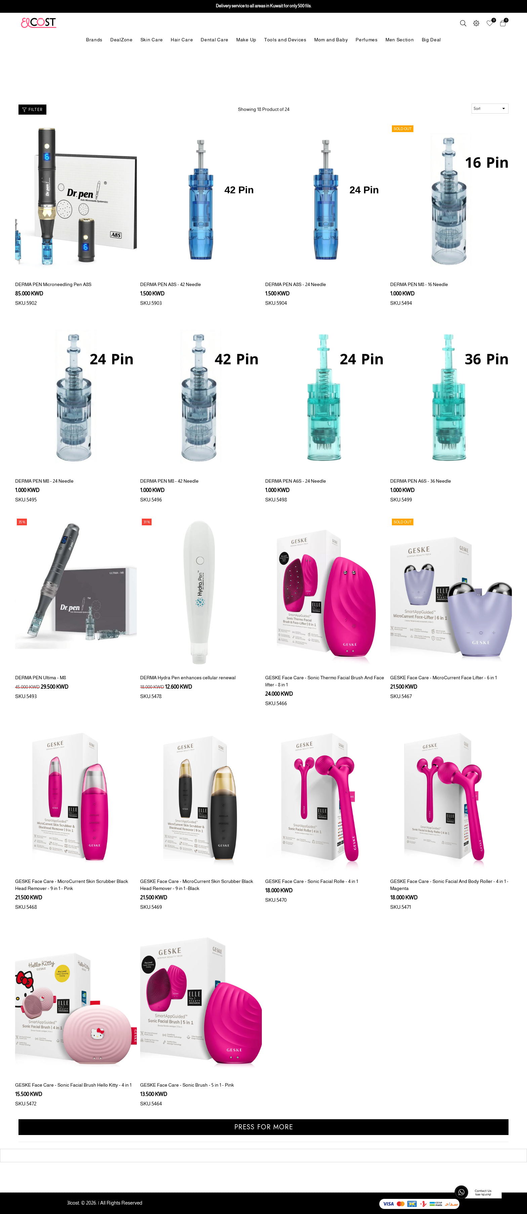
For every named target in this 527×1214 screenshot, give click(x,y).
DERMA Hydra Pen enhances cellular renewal (188, 677)
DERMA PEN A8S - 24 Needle (295, 284)
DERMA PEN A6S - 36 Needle (420, 481)
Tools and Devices (285, 39)
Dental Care (215, 39)
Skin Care (151, 39)
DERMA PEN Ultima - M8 (40, 677)
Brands (94, 39)
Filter (32, 109)
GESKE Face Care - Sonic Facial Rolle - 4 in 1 (311, 881)
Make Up (246, 39)
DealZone (121, 39)
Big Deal (431, 39)
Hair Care (182, 39)
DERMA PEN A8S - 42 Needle (170, 284)
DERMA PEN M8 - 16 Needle (419, 284)
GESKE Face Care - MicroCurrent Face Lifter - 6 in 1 (443, 677)
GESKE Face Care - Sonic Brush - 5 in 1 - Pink (187, 1085)
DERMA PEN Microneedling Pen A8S (53, 284)
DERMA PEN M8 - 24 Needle (44, 481)
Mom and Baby (331, 39)
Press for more (263, 1127)
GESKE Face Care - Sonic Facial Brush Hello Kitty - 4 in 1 (73, 1085)
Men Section (400, 39)
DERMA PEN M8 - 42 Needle (169, 481)
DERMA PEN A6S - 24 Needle (295, 481)
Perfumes (367, 39)
